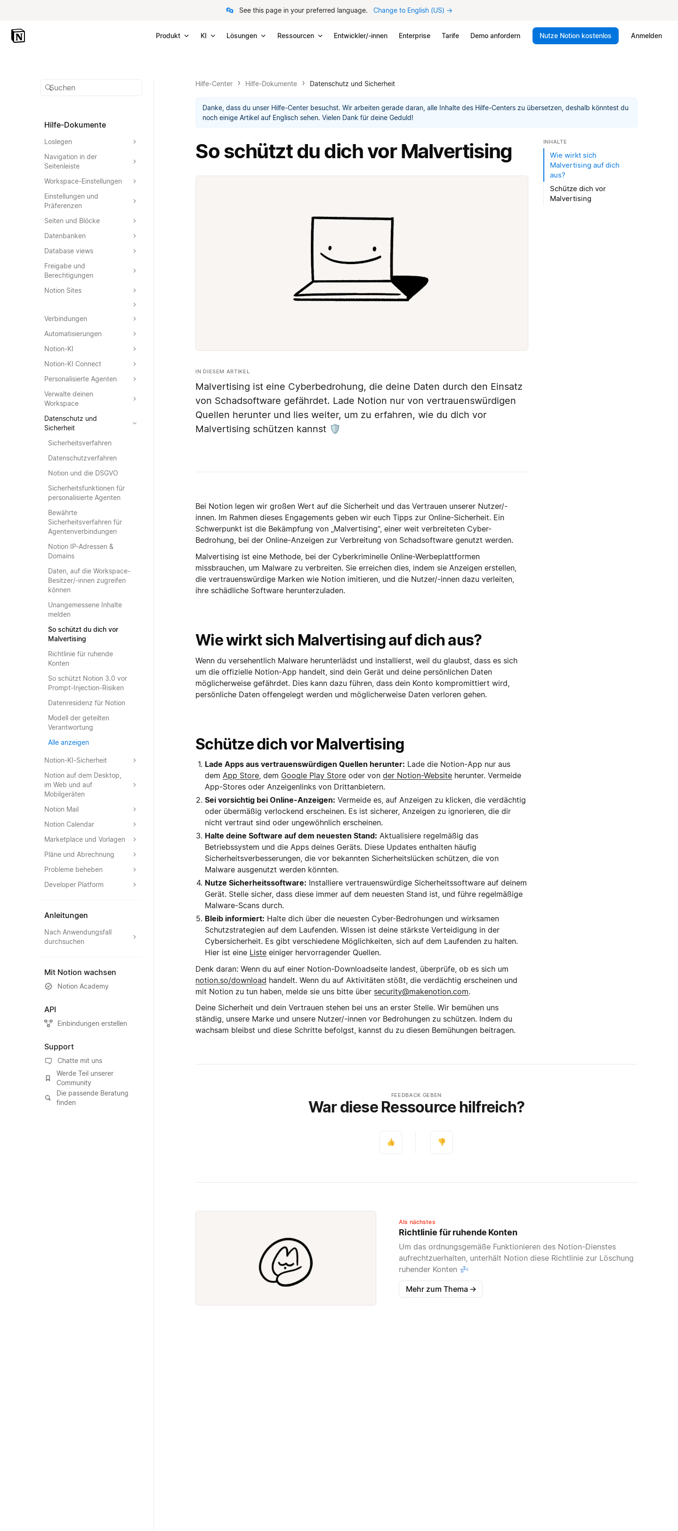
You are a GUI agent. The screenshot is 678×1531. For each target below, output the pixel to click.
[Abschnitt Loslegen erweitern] (91, 141)
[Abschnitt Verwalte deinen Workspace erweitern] (91, 399)
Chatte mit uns (73, 1060)
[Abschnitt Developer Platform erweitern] (91, 884)
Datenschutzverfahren (82, 458)
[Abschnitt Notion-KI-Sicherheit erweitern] (91, 760)
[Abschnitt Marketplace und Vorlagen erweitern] (91, 839)
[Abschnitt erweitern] (91, 304)
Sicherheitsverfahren (80, 443)
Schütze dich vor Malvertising (299, 744)
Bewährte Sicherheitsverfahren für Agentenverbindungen (85, 521)
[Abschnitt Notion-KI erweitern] (91, 348)
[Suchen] (91, 87)
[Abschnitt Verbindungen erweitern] (91, 318)
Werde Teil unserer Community (78, 1078)
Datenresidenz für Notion (86, 703)
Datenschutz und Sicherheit (352, 84)
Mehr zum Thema (441, 1289)
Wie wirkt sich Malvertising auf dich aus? (338, 640)
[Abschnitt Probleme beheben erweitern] (91, 869)
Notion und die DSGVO (83, 473)
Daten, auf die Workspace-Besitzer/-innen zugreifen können (89, 580)
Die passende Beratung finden (86, 1097)
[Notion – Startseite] (19, 36)
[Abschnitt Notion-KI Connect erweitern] (91, 363)
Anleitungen (66, 915)
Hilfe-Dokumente (271, 84)
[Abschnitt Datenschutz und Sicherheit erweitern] (91, 423)
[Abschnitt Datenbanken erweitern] (91, 235)
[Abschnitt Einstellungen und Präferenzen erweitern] (91, 201)
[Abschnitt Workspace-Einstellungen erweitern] (91, 181)
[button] (91, 87)
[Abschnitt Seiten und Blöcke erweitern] (91, 220)
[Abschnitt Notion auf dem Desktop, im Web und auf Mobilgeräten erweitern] (91, 785)
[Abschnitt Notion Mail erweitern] (91, 809)
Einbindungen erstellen (85, 1023)
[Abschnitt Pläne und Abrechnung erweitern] (91, 854)
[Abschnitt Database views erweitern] (91, 250)
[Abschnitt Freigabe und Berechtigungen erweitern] (91, 270)
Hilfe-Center (214, 84)
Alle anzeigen (68, 742)
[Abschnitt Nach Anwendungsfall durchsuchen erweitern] (91, 937)
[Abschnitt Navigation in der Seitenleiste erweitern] (91, 161)
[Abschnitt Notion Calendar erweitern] (91, 824)
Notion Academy (76, 986)
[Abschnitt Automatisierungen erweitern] (91, 333)
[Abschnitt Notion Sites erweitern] (91, 290)
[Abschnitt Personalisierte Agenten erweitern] (91, 379)
